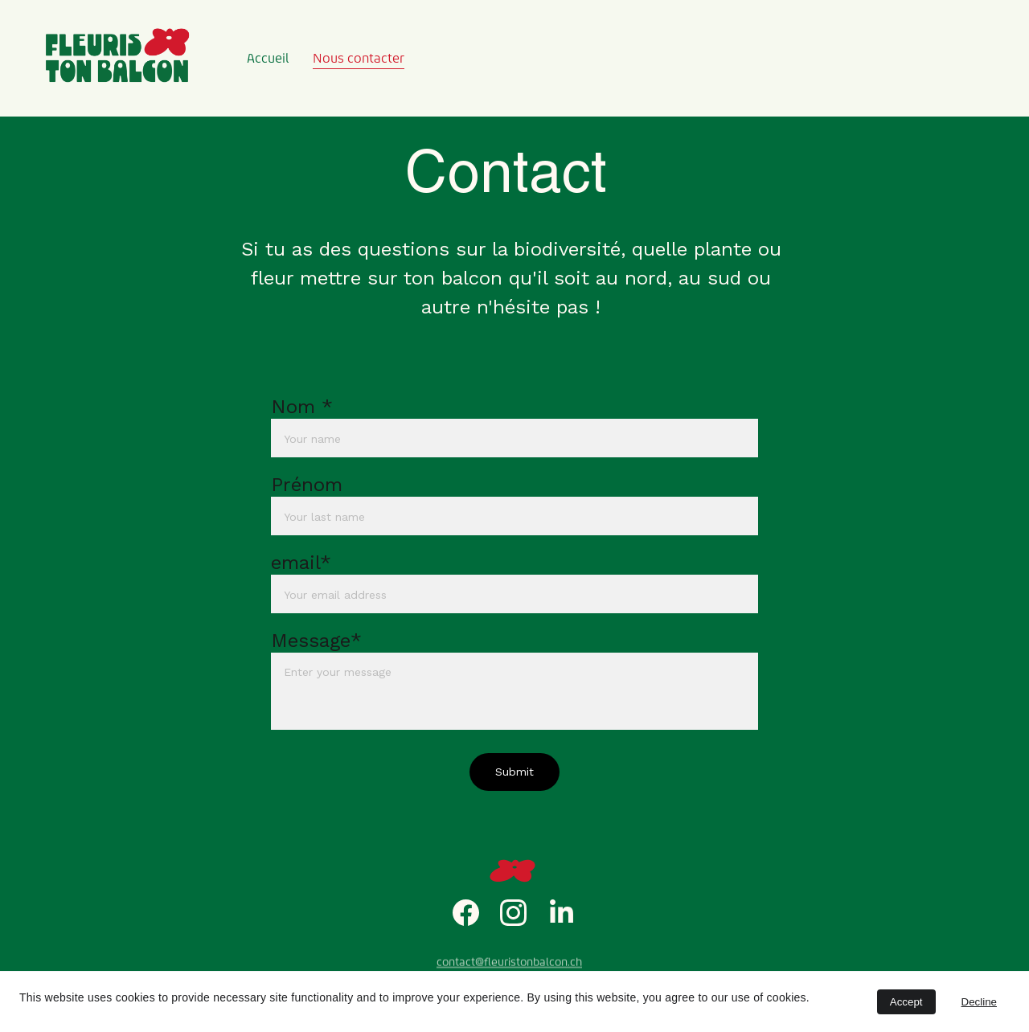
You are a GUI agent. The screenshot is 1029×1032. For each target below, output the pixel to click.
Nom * (302, 407)
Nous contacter (358, 58)
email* (301, 563)
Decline (979, 1002)
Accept (906, 1002)
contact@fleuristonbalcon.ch (509, 962)
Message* (316, 641)
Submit (514, 772)
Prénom (306, 485)
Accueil (268, 58)
